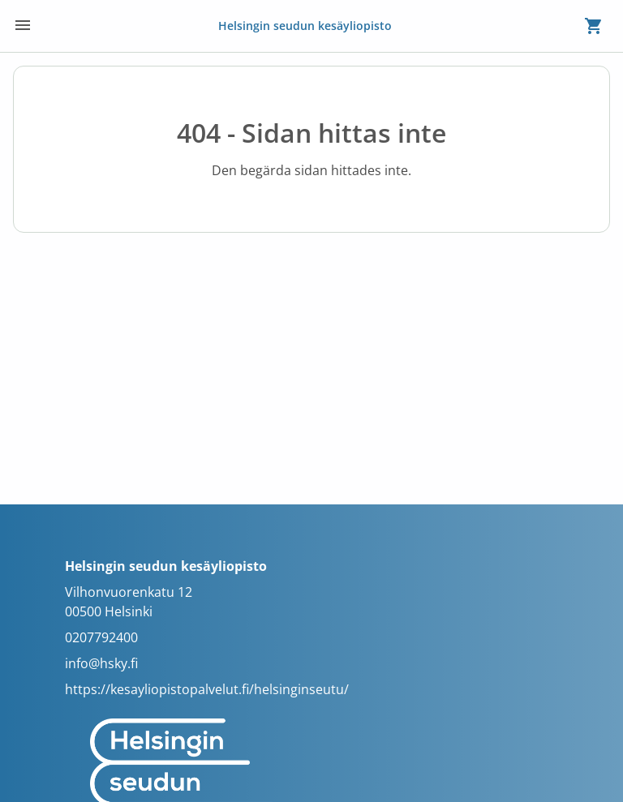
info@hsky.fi (101, 663)
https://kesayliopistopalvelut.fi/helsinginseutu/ (207, 689)
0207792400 (101, 637)
